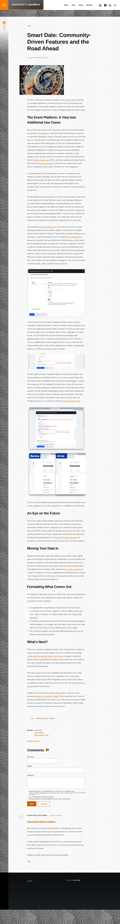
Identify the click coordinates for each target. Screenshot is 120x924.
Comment (30, 775)
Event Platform (42, 133)
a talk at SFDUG (60, 693)
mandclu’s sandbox (26, 11)
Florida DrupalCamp (41, 160)
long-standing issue (48, 227)
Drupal (100, 12)
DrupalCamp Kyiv (47, 163)
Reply (29, 861)
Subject (29, 766)
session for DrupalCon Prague (47, 696)
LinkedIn (110, 12)
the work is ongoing (73, 569)
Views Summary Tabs (71, 401)
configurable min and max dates (39, 656)
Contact (115, 12)
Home (29, 26)
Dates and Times (42, 718)
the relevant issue (75, 237)
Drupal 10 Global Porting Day (66, 538)
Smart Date (70, 100)
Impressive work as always (41, 821)
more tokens (58, 656)
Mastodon (105, 12)
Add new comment (33, 741)
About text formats (81, 792)
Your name (30, 757)
